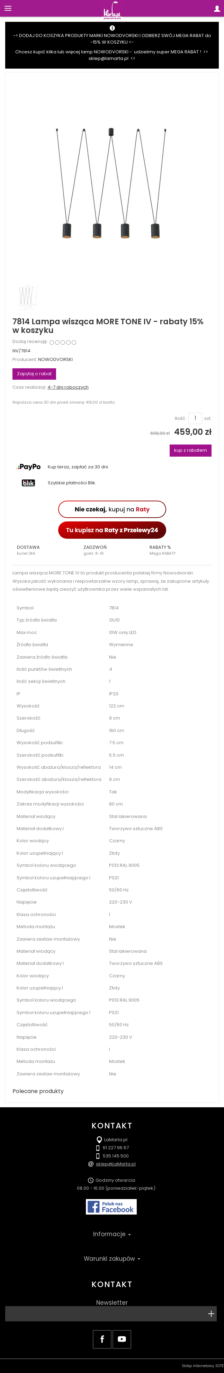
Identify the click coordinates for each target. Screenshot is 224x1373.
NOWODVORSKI (55, 359)
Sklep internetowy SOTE (203, 1365)
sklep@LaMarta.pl (116, 1164)
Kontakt (111, 1284)
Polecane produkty (38, 1091)
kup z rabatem (190, 450)
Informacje (112, 1234)
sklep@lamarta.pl (108, 58)
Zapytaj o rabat (34, 373)
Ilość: (180, 418)
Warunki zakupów (112, 1259)
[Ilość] (195, 418)
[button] (45, 550)
